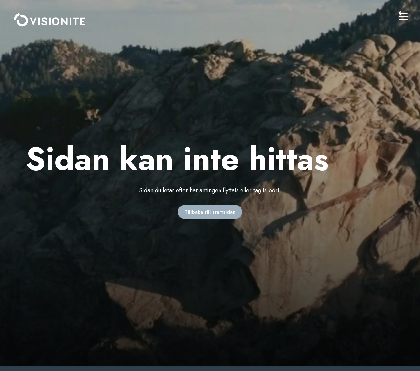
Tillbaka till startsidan (210, 212)
